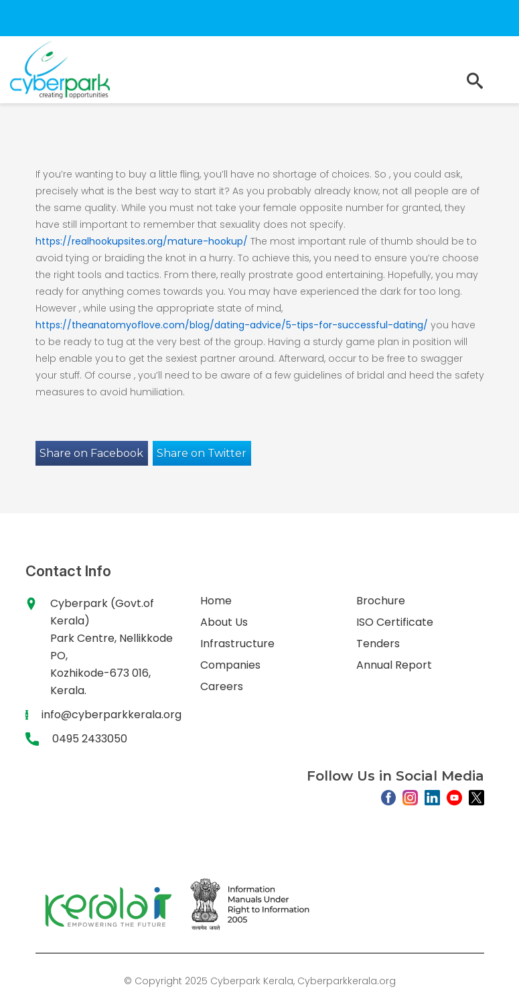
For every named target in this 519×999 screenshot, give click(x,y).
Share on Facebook (91, 453)
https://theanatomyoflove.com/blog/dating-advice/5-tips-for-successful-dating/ (231, 325)
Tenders (378, 643)
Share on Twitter (201, 453)
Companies (230, 665)
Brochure (380, 600)
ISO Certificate (394, 622)
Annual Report (394, 665)
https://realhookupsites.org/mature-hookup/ (141, 241)
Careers (221, 686)
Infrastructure (237, 643)
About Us (224, 622)
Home (216, 600)
